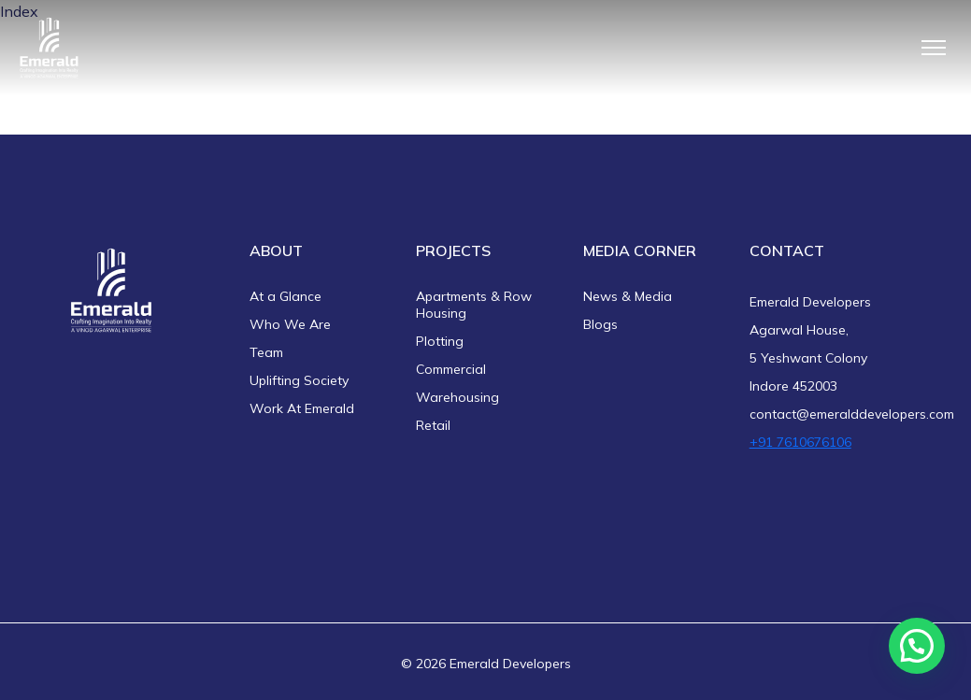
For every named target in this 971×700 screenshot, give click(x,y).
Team (266, 352)
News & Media (627, 296)
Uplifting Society (299, 380)
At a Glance (285, 296)
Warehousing (457, 397)
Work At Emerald (302, 408)
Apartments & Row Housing (474, 304)
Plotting (440, 341)
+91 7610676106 (800, 442)
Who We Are (290, 324)
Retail (433, 425)
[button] (917, 646)
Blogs (600, 324)
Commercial (451, 369)
